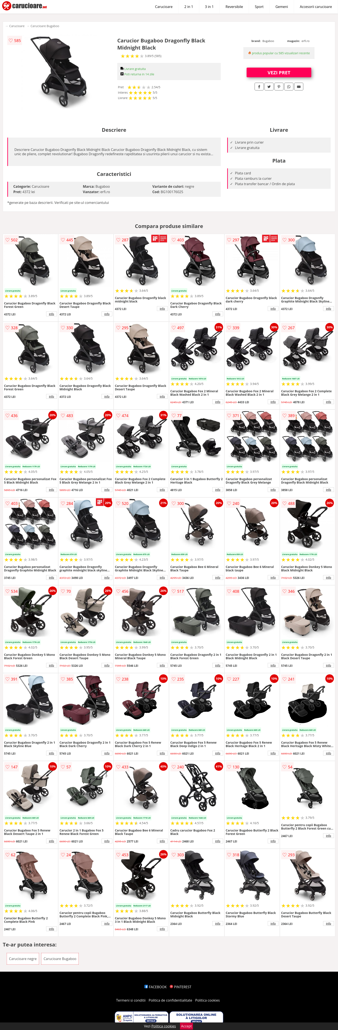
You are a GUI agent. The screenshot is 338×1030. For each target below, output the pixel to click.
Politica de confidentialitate (170, 1000)
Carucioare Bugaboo (45, 26)
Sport (259, 6)
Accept (186, 1026)
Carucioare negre (23, 958)
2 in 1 (188, 6)
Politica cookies (207, 1000)
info (51, 314)
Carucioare (163, 6)
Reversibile (234, 6)
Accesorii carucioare (316, 6)
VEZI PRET (279, 72)
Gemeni (281, 6)
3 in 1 (209, 6)
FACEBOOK (155, 987)
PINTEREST (180, 987)
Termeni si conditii (131, 1000)
